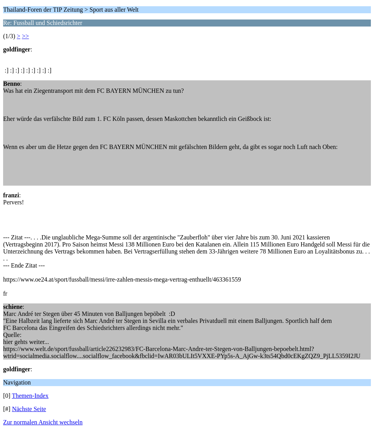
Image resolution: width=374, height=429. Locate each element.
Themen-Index (30, 395)
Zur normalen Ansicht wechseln (43, 422)
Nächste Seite (29, 409)
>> (25, 36)
